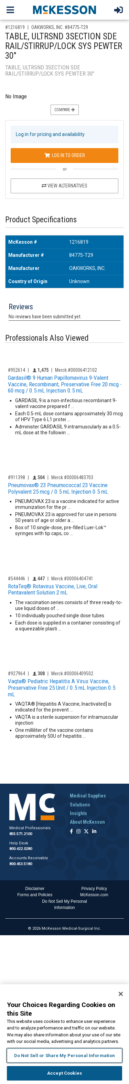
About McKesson (87, 822)
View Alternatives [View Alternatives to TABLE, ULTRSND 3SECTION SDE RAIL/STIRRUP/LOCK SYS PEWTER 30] (64, 185)
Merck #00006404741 (72, 578)
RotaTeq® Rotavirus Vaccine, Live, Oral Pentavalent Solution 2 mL (52, 589)
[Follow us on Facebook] (71, 832)
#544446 (16, 578)
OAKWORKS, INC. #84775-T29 (59, 27)
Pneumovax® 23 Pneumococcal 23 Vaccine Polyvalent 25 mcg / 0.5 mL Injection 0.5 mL (58, 488)
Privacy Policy (94, 888)
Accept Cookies (64, 1073)
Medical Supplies (88, 796)
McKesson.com (94, 894)
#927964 (16, 673)
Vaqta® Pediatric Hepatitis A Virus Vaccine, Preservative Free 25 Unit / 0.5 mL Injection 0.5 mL (61, 687)
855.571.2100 (20, 834)
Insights (78, 813)
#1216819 (15, 27)
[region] (64, 1034)
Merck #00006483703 (72, 477)
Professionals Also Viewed (47, 338)
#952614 (16, 370)
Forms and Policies (34, 894)
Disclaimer (34, 888)
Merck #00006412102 (76, 370)
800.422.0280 (20, 848)
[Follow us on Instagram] (78, 832)
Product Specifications (41, 219)
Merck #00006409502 (72, 673)
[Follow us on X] (86, 832)
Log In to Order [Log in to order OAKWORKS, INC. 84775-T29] (64, 155)
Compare (64, 109)
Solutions (80, 804)
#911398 (16, 477)
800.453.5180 (20, 864)
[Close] (120, 993)
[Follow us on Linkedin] (94, 832)
